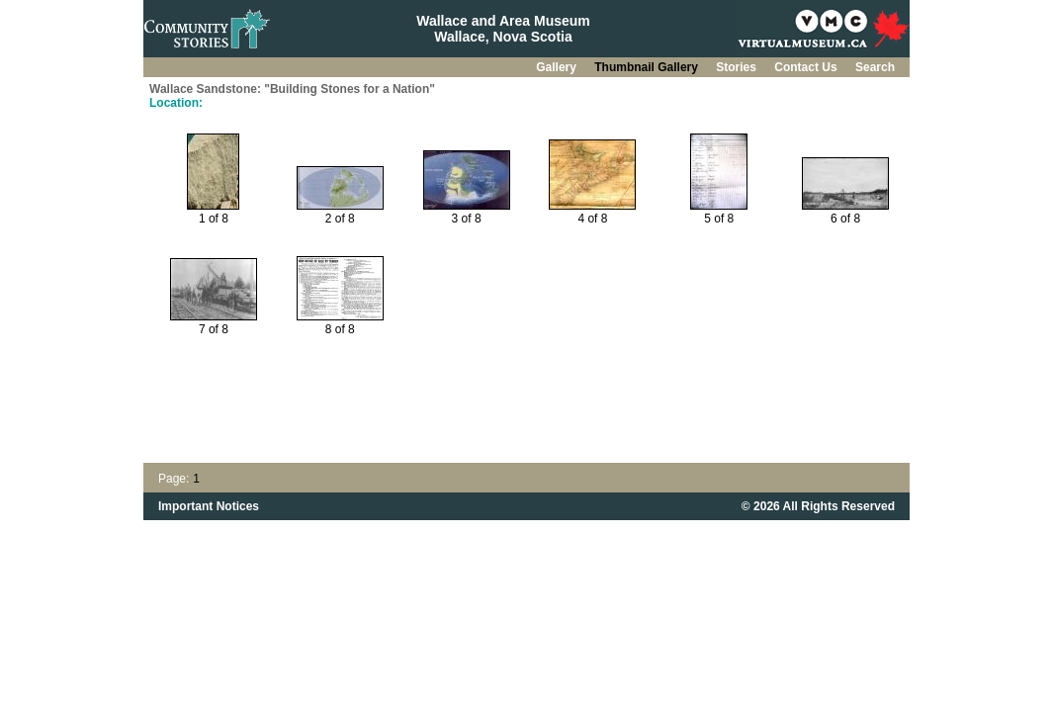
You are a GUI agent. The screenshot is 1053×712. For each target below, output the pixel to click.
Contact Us (807, 67)
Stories (737, 67)
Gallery (557, 67)
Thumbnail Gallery (647, 67)
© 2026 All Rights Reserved (818, 506)
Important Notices (208, 506)
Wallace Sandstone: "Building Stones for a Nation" (292, 89)
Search (875, 67)
